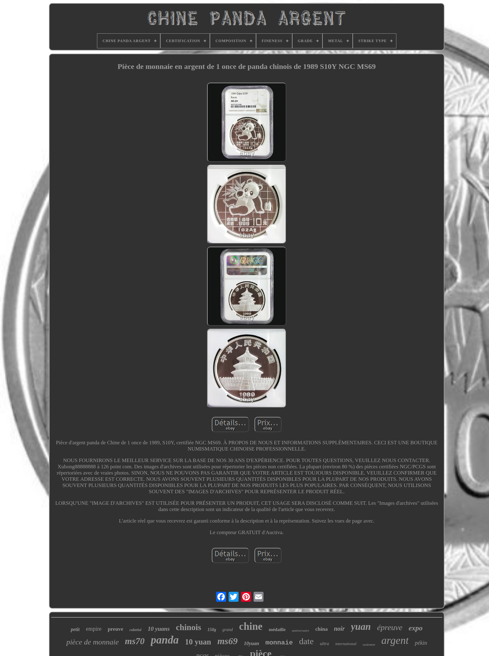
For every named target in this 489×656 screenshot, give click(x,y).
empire (93, 629)
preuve (115, 629)
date (306, 641)
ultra (324, 643)
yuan (361, 626)
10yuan (251, 643)
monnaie (279, 642)
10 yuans (159, 628)
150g (211, 629)
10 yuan (198, 642)
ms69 (227, 641)
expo (416, 628)
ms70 (135, 641)
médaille (277, 629)
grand (227, 629)
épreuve (389, 627)
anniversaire (300, 630)
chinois (188, 627)
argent (395, 640)
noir (339, 628)
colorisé (135, 630)
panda (164, 640)
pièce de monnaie (92, 642)
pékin (421, 643)
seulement (369, 644)
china (321, 629)
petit (75, 629)
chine (251, 626)
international (345, 643)
